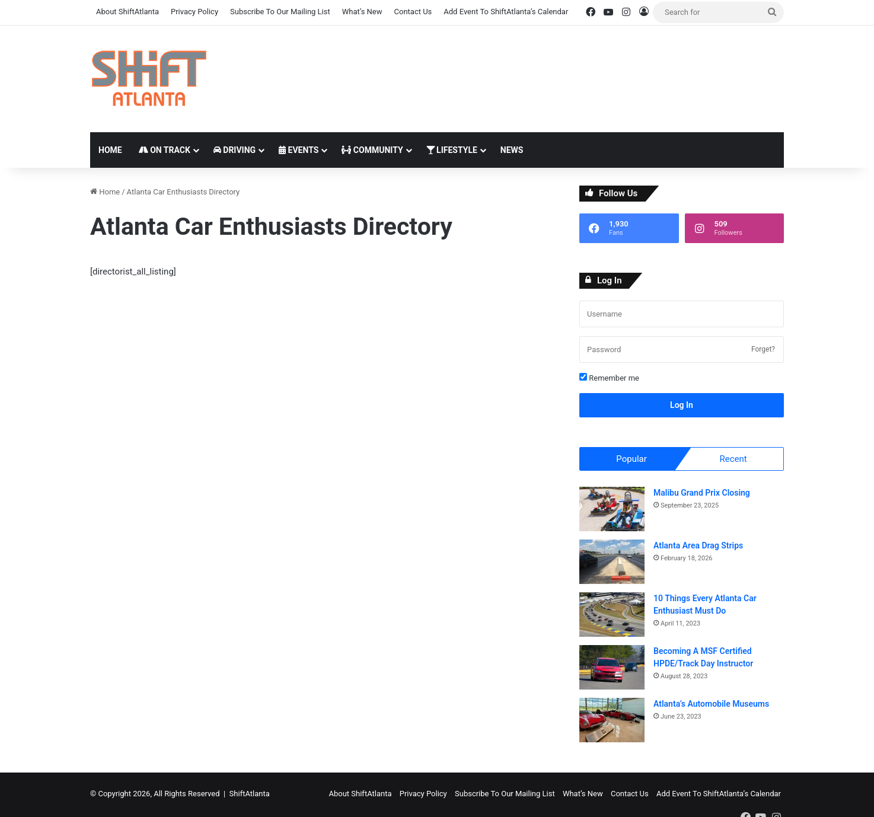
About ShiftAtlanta (127, 11)
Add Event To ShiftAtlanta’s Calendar (506, 11)
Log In (681, 405)
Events (298, 150)
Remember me (609, 377)
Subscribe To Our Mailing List (280, 11)
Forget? (763, 349)
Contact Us (413, 11)
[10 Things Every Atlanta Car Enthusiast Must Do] (612, 616)
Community (372, 150)
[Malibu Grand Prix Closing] (612, 511)
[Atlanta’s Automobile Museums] (612, 722)
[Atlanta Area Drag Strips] (612, 563)
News (512, 150)
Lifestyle (451, 150)
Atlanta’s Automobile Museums (711, 705)
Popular (631, 459)
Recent (733, 459)
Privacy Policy (194, 11)
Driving (234, 150)
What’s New (362, 11)
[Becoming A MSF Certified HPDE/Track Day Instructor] (612, 669)
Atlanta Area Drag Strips (698, 547)
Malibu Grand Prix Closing (701, 494)
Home (110, 150)
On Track (164, 150)
